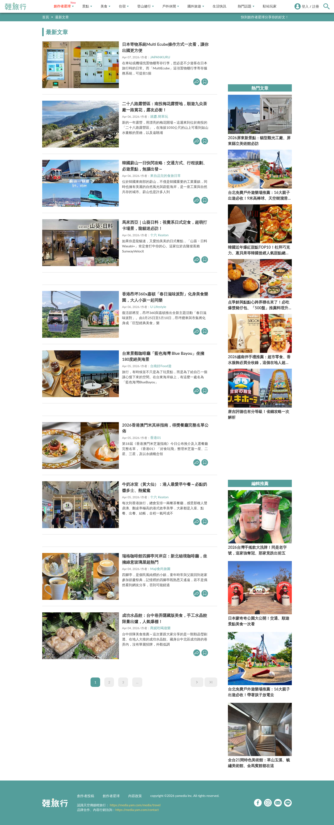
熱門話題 (246, 6)
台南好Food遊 (160, 366)
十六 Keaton (159, 235)
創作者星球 (64, 6)
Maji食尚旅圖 (160, 569)
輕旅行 (15, 6)
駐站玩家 (269, 6)
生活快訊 (219, 6)
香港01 (155, 437)
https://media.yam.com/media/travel (135, 805)
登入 (305, 6)
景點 (87, 6)
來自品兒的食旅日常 (165, 175)
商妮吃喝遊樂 (160, 628)
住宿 (124, 6)
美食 (105, 6)
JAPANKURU (160, 57)
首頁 (45, 17)
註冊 (315, 6)
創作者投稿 (85, 796)
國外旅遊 (195, 6)
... (137, 682)
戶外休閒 (170, 6)
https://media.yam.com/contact (137, 810)
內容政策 (135, 796)
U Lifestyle (158, 307)
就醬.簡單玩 (159, 116)
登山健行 (145, 6)
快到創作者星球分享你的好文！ (265, 17)
